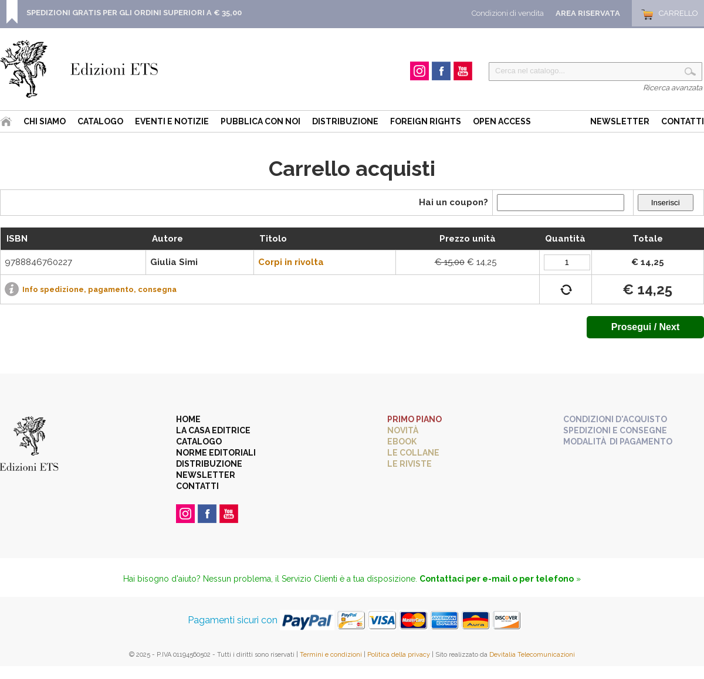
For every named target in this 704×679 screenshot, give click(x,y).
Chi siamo (44, 121)
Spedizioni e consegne (615, 430)
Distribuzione (345, 121)
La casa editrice (213, 430)
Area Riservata (588, 13)
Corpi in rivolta (291, 262)
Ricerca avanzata (672, 87)
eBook (402, 441)
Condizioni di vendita (508, 13)
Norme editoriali (216, 452)
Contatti (682, 121)
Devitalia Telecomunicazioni (532, 654)
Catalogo (100, 121)
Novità (402, 430)
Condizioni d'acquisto (615, 419)
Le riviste (409, 463)
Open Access (502, 121)
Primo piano (414, 419)
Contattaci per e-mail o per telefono (496, 578)
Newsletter (619, 121)
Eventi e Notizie (172, 121)
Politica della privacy (398, 654)
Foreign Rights (425, 121)
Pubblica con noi (260, 121)
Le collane (413, 452)
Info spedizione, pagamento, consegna (99, 289)
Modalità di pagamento (617, 441)
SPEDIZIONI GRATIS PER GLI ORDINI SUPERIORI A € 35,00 (134, 12)
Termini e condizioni (331, 654)
